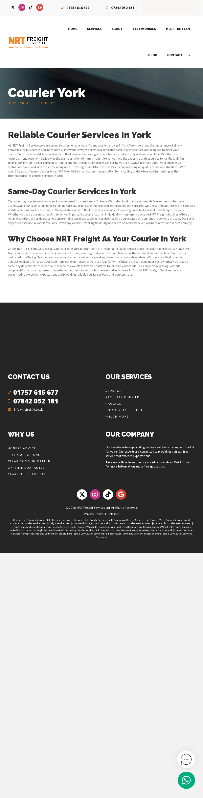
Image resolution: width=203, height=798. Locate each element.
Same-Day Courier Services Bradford (52, 533)
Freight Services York (59, 523)
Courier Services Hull (39, 519)
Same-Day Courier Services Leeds (119, 530)
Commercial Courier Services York (28, 523)
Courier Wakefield (87, 526)
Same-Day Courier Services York (155, 530)
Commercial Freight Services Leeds (57, 526)
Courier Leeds (117, 523)
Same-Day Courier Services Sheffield (142, 533)
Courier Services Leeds (139, 523)
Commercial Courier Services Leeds (172, 523)
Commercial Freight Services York (90, 523)
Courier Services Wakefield (113, 526)
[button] (189, 55)
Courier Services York (177, 519)
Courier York (157, 519)
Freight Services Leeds (24, 526)
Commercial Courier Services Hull (70, 519)
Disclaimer (112, 514)
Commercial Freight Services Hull (131, 519)
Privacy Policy (93, 514)
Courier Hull (19, 519)
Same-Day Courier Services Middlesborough (97, 533)
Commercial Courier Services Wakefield (150, 526)
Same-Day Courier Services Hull (82, 530)
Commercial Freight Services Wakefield (43, 530)
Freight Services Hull (101, 519)
